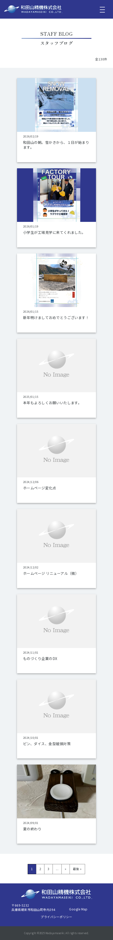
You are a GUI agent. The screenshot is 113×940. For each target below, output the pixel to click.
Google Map (78, 909)
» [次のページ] (65, 869)
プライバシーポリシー (56, 916)
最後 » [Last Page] (77, 869)
